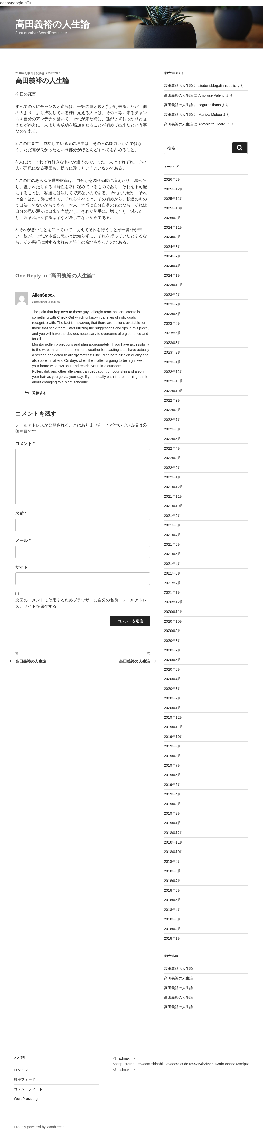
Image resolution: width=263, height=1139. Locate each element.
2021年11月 (173, 496)
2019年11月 (173, 727)
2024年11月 (173, 227)
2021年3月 (172, 573)
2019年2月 (172, 813)
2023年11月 (173, 285)
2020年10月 (173, 621)
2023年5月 (172, 323)
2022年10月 (173, 391)
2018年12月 (173, 833)
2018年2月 (172, 929)
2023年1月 (172, 362)
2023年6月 (172, 314)
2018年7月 (172, 881)
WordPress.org (26, 1099)
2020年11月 (173, 612)
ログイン (21, 1070)
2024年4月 (172, 266)
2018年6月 (172, 890)
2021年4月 (172, 564)
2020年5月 (172, 669)
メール (23, 540)
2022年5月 (172, 439)
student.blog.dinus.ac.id (217, 86)
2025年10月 (173, 208)
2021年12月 (173, 487)
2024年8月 (172, 247)
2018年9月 (172, 861)
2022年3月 (172, 458)
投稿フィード (24, 1079)
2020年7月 (172, 650)
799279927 (53, 73)
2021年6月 (172, 544)
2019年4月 (172, 794)
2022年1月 (172, 477)
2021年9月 (172, 516)
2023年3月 (172, 343)
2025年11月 (173, 199)
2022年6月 (172, 429)
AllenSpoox (43, 295)
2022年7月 (172, 420)
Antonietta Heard (211, 124)
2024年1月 (172, 275)
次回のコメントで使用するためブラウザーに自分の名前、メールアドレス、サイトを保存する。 (81, 603)
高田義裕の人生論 (52, 24)
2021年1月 (172, 592)
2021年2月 (172, 583)
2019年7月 (172, 765)
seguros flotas (209, 105)
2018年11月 (173, 842)
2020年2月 (172, 698)
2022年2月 (172, 468)
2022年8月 (172, 410)
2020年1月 (172, 708)
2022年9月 (172, 400)
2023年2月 (172, 352)
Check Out (65, 317)
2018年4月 (172, 910)
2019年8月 (172, 756)
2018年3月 (172, 919)
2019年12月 (173, 717)
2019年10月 (173, 737)
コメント (25, 443)
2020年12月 (173, 602)
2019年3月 (172, 804)
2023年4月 (172, 333)
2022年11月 (173, 381)
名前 (20, 513)
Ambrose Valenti (211, 95)
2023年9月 (172, 295)
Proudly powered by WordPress (39, 1127)
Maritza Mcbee (210, 115)
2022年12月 (173, 371)
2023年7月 (172, 304)
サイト (21, 567)
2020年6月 (172, 660)
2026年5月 (172, 179)
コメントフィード (28, 1089)
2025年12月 (173, 189)
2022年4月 (172, 448)
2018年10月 (173, 852)
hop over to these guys (72, 312)
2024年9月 (172, 237)
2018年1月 (172, 938)
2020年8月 (172, 640)
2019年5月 (172, 785)
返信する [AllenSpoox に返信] (39, 393)
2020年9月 (172, 631)
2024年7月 (172, 256)
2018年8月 (172, 871)
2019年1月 (172, 823)
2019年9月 (172, 746)
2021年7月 (172, 535)
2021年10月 (173, 506)
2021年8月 (172, 525)
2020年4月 (172, 679)
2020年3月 (172, 689)
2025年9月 (172, 218)
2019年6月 (172, 775)
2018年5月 (172, 900)
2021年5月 (172, 554)
